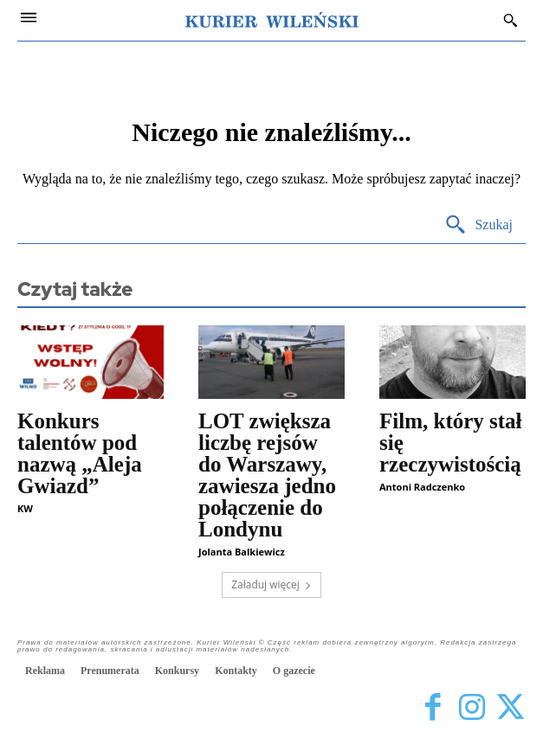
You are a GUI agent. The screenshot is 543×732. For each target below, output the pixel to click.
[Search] (478, 225)
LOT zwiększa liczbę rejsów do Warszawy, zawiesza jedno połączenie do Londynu (267, 475)
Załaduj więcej (271, 584)
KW (25, 508)
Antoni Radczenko (422, 486)
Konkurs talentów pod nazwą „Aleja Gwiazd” (79, 453)
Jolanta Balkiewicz (241, 551)
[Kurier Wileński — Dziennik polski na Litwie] (272, 20)
